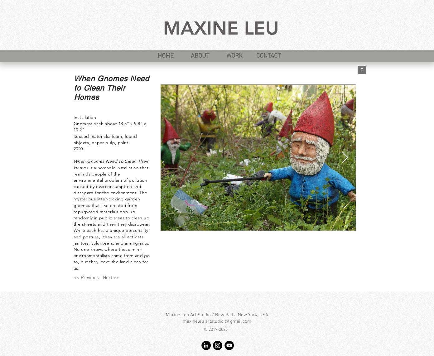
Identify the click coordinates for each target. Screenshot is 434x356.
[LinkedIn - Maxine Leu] (206, 345)
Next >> (111, 278)
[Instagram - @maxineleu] (217, 345)
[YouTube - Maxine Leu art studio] (229, 345)
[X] (362, 70)
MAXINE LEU (221, 28)
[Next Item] (345, 158)
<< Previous (86, 278)
